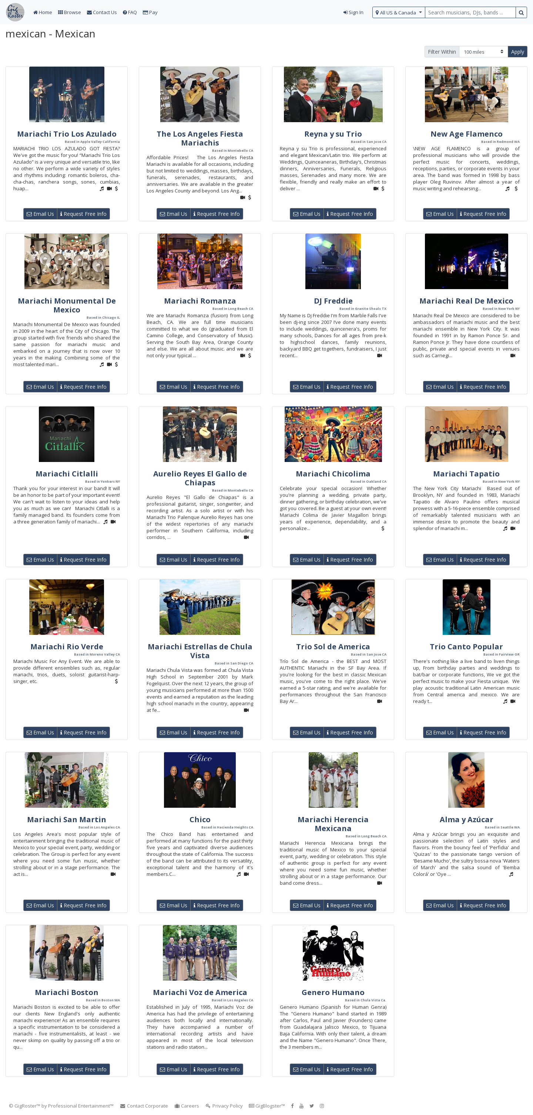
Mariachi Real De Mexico (466, 301)
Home (42, 12)
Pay (150, 12)
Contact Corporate (144, 1105)
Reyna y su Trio (333, 134)
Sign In (353, 12)
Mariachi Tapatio (466, 474)
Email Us (40, 213)
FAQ (130, 12)
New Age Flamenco (466, 134)
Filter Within (442, 51)
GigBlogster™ (267, 1105)
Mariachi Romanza (200, 301)
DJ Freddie (333, 301)
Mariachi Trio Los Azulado (67, 134)
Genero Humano (333, 992)
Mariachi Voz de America (200, 992)
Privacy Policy (224, 1105)
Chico (200, 819)
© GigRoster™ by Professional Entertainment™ (61, 1105)
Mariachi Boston (66, 992)
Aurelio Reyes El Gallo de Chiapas (200, 478)
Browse (69, 12)
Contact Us (102, 12)
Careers (187, 1105)
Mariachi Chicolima (333, 474)
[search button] (521, 12)
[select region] (398, 12)
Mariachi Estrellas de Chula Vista (200, 651)
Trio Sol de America (333, 647)
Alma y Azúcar (466, 819)
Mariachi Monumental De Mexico (67, 305)
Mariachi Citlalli (67, 474)
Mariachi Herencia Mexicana (333, 823)
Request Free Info (83, 213)
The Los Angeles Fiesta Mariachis (200, 138)
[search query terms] (470, 12)
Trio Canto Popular (466, 647)
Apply (517, 51)
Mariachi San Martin (66, 819)
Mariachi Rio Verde (66, 647)
